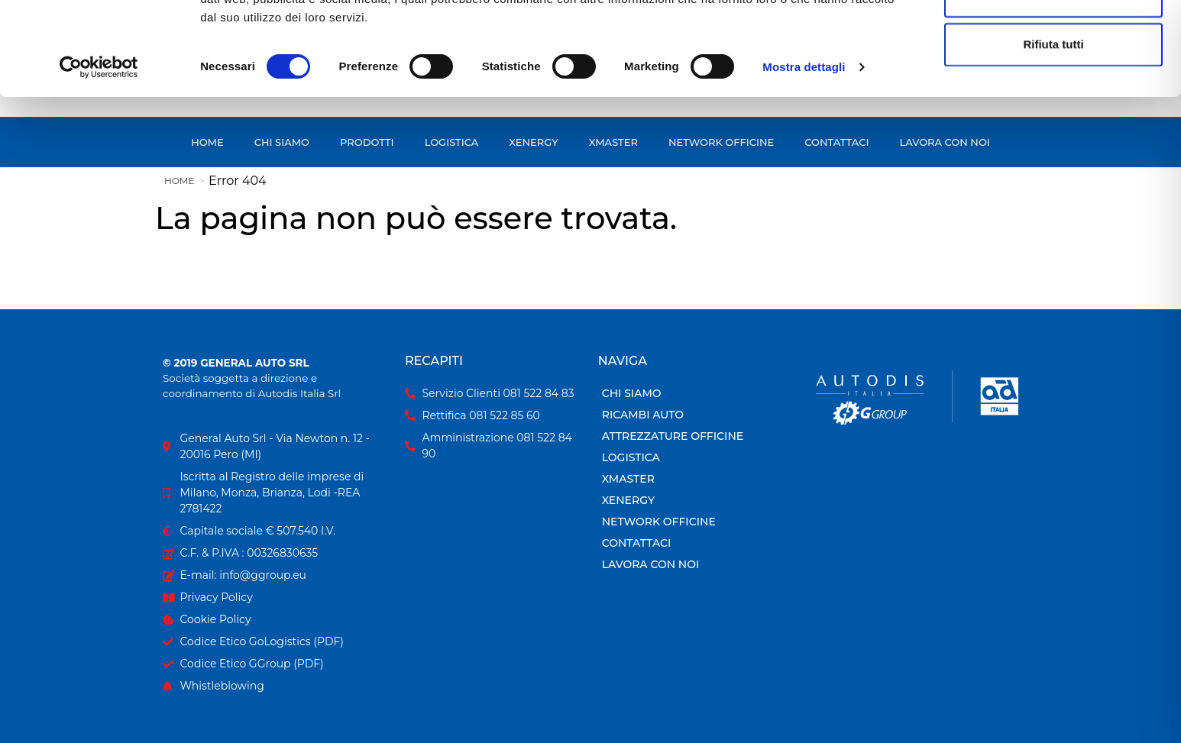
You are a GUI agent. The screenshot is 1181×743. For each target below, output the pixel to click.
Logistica (631, 457)
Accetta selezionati (1053, 88)
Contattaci (636, 543)
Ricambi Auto (643, 415)
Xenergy (628, 500)
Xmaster (628, 479)
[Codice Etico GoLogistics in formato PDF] (276, 642)
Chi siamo (632, 393)
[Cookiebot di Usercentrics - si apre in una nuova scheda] (99, 160)
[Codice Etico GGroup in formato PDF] (276, 664)
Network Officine (659, 521)
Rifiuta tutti (1053, 137)
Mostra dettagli (803, 159)
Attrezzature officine (672, 436)
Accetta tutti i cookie (1054, 39)
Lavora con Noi (651, 564)
